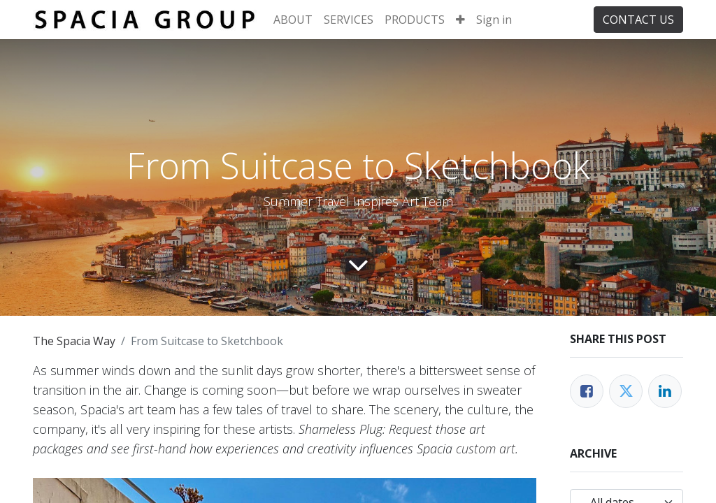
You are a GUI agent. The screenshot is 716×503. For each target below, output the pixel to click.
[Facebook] (586, 391)
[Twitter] (626, 391)
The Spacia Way (74, 341)
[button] (460, 20)
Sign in (494, 19)
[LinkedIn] (665, 391)
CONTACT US (638, 19)
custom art (485, 448)
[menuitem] (293, 20)
